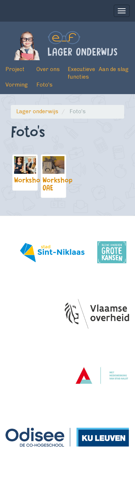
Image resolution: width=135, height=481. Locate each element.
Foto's (44, 84)
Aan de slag (114, 69)
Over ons (48, 69)
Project (14, 69)
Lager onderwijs (37, 111)
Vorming (16, 84)
